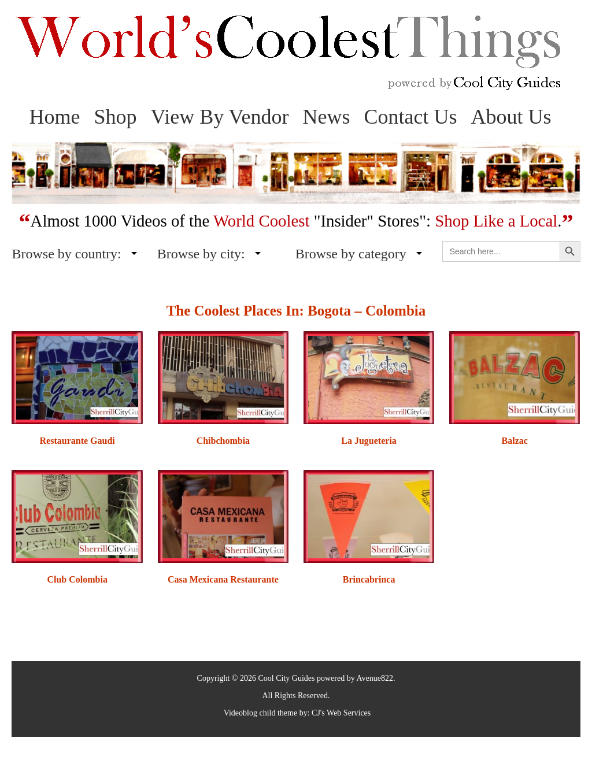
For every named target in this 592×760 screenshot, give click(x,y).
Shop (115, 116)
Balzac (515, 441)
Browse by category (350, 253)
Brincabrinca (369, 579)
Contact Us (410, 116)
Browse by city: (201, 253)
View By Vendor (219, 116)
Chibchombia (223, 441)
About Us (511, 116)
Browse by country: (66, 253)
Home (54, 116)
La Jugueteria (369, 441)
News (326, 116)
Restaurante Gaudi (77, 441)
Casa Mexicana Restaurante (223, 579)
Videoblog (240, 713)
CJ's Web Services (341, 713)
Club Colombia (77, 579)
